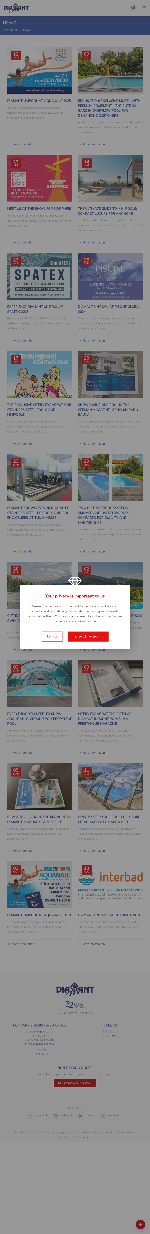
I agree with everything (88, 636)
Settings (52, 636)
